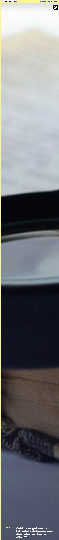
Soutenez (44, 1)
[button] (6, 5)
